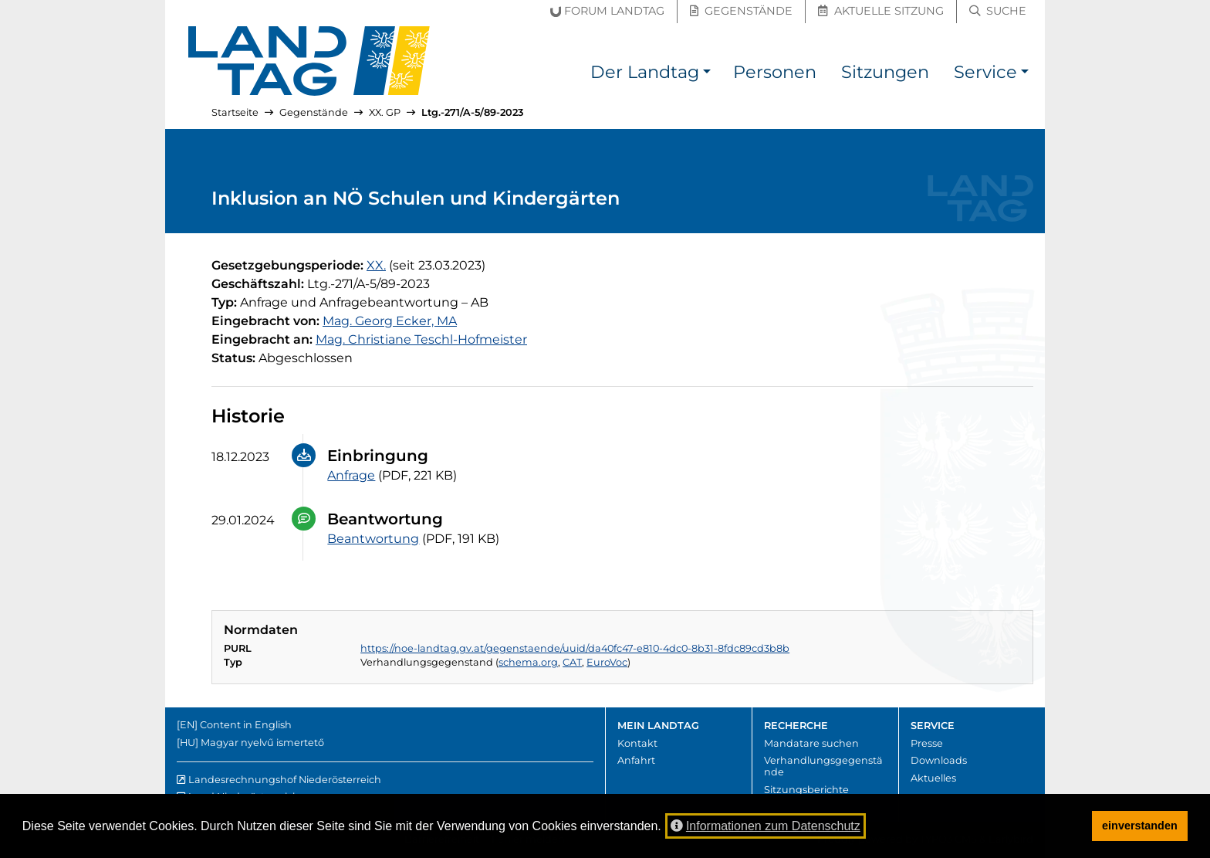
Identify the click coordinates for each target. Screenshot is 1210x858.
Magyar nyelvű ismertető (262, 742)
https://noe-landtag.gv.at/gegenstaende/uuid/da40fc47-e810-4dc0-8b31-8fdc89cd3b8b (574, 648)
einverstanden (1140, 825)
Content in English (246, 725)
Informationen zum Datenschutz (765, 826)
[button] (707, 74)
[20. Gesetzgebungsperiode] (376, 265)
